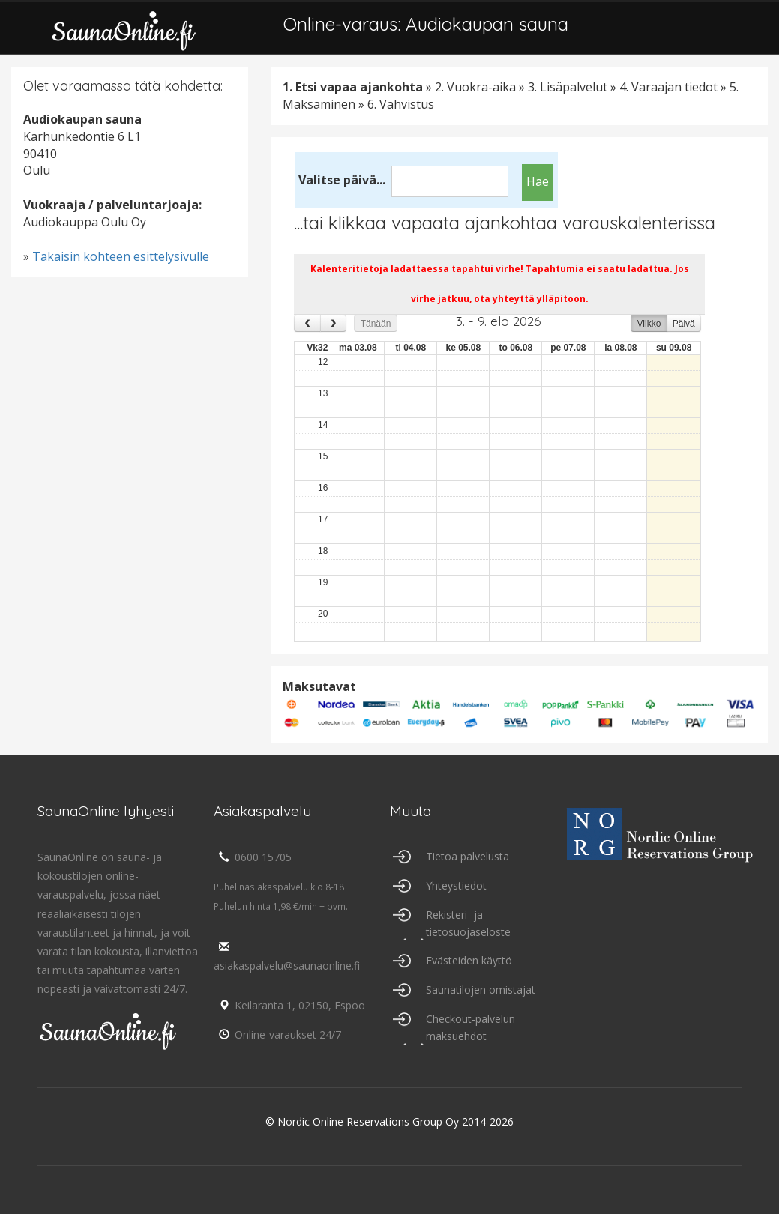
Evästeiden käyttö (469, 960)
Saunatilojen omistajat (480, 989)
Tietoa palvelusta (467, 856)
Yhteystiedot (456, 885)
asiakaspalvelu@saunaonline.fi (287, 957)
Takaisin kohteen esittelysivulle (120, 256)
